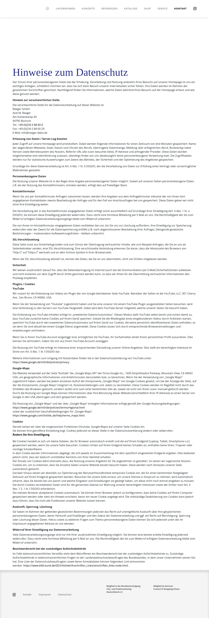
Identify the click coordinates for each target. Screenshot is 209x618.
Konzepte (88, 8)
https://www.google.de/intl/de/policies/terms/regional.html (49, 407)
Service (162, 8)
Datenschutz (64, 594)
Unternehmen (65, 8)
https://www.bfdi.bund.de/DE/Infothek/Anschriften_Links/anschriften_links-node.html (75, 565)
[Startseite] (47, 8)
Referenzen (110, 8)
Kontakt (180, 8)
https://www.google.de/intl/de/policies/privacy (41, 362)
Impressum (45, 594)
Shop (147, 8)
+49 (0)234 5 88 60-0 (30, 125)
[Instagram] (194, 8)
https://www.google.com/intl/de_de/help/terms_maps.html (49, 415)
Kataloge (130, 8)
